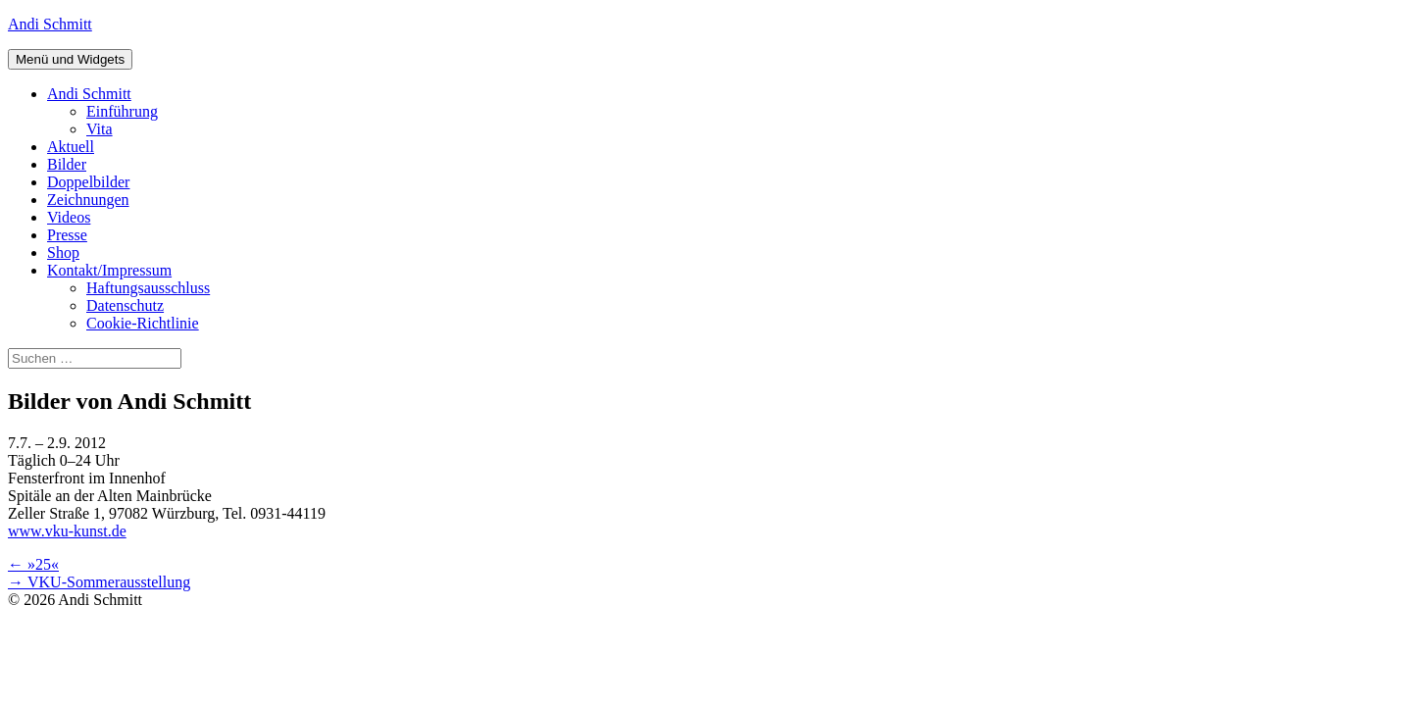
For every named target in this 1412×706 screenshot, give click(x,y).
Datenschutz (125, 305)
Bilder (66, 164)
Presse (67, 235)
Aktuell (70, 146)
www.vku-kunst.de (67, 531)
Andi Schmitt (50, 24)
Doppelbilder (88, 182)
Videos (68, 217)
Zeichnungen (88, 199)
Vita (99, 129)
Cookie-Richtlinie (142, 323)
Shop (63, 252)
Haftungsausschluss (148, 287)
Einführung (122, 111)
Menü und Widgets (70, 59)
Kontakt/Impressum (109, 270)
